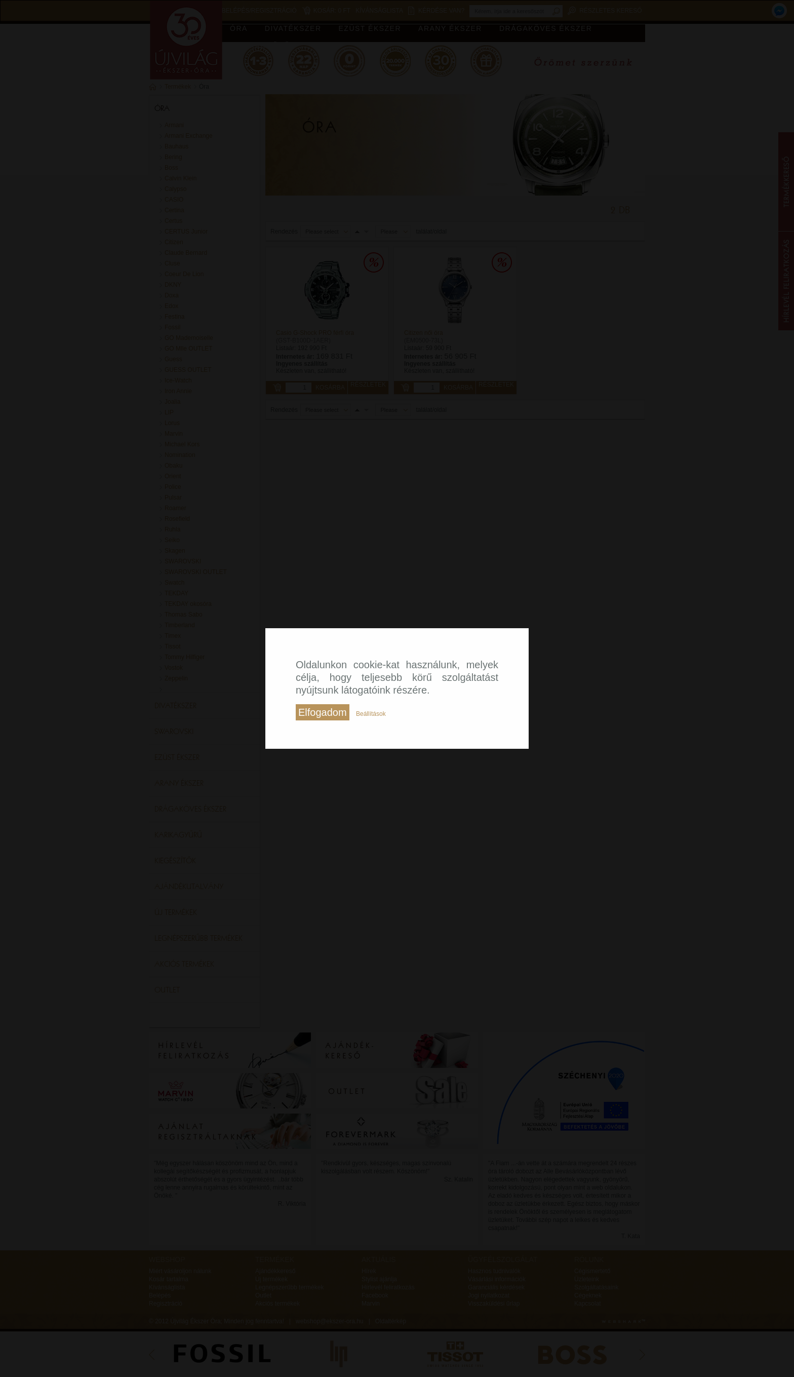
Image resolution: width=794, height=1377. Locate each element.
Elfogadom (322, 712)
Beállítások (371, 713)
